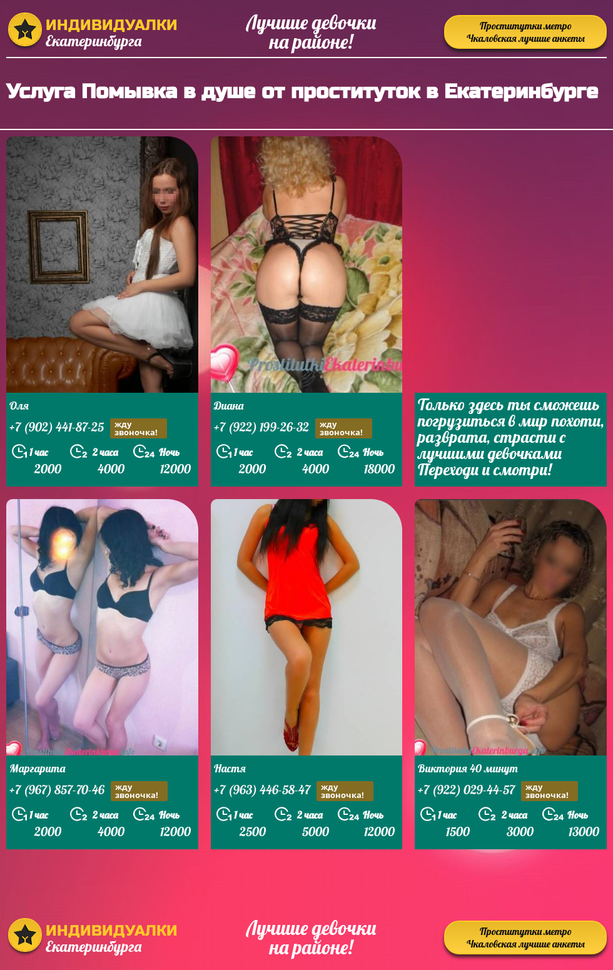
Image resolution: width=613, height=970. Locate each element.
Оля (19, 405)
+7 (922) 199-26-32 (293, 428)
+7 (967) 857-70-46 (88, 791)
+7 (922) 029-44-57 (498, 791)
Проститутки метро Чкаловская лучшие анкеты (526, 31)
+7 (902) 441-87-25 (88, 428)
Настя (230, 768)
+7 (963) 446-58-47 (293, 791)
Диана (228, 405)
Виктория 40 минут (468, 768)
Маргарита (37, 768)
